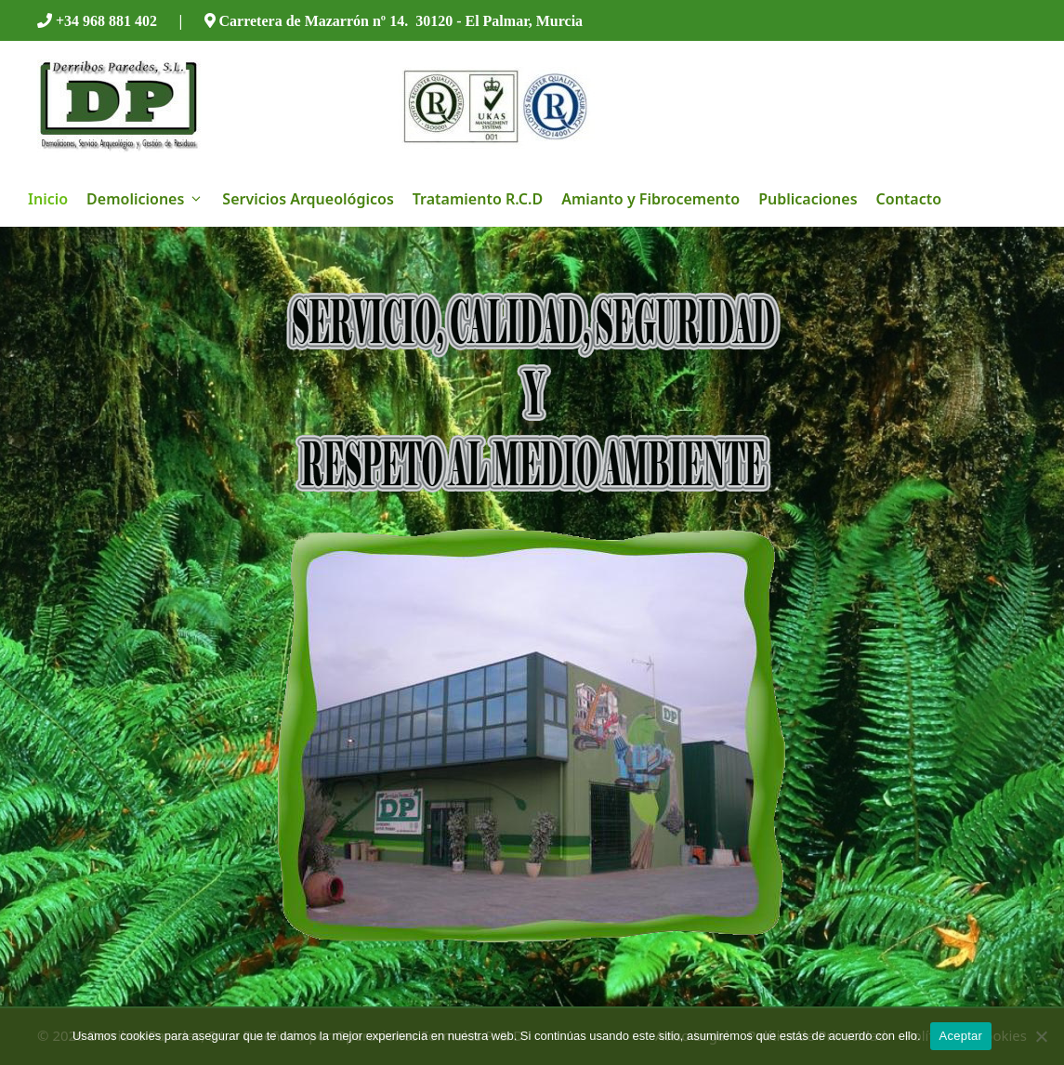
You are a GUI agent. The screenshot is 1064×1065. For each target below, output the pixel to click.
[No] (1040, 1036)
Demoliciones (149, 199)
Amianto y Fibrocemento (650, 199)
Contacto (909, 199)
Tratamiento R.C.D (478, 199)
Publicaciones (807, 199)
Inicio (48, 199)
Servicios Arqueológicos (307, 199)
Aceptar (961, 1036)
